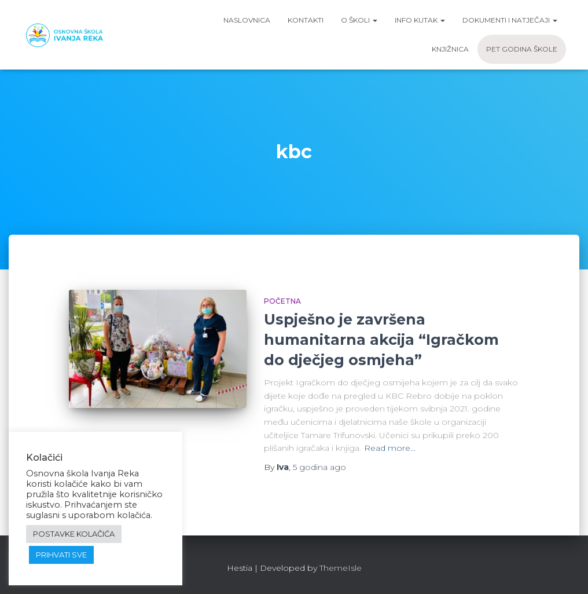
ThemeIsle (340, 568)
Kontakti (306, 20)
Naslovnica (246, 20)
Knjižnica (450, 49)
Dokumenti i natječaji (509, 20)
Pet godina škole (521, 49)
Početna (282, 301)
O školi (359, 20)
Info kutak (420, 20)
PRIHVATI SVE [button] (61, 554)
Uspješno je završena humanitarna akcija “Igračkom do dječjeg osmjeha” (381, 340)
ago (319, 467)
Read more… (390, 448)
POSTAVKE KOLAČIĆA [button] (74, 533)
